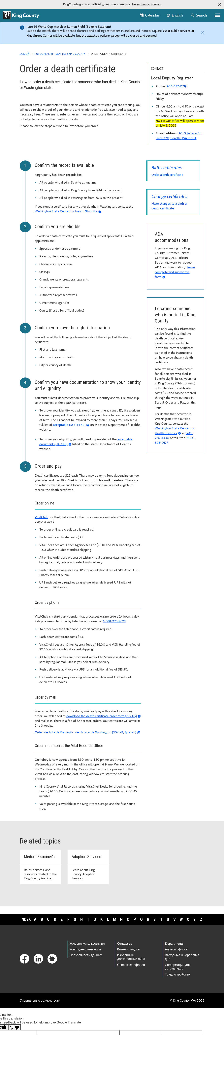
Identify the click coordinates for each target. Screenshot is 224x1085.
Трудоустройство (177, 974)
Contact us (124, 943)
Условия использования (87, 943)
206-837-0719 (177, 86)
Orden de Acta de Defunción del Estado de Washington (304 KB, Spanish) (85, 732)
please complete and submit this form (175, 272)
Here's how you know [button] (146, 4)
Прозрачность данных (86, 955)
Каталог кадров (128, 949)
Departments (174, 943)
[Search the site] (199, 15)
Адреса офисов (176, 949)
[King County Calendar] (149, 15)
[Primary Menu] (217, 15)
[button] (219, 4)
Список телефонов (131, 965)
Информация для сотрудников (178, 967)
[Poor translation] (14, 1027)
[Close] (202, 33)
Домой (24, 53)
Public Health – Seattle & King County (60, 53)
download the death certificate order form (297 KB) (101, 716)
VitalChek (41, 517)
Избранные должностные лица (131, 957)
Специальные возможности (40, 1000)
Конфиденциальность (86, 949)
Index (25, 919)
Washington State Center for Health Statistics (66, 211)
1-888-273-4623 (114, 621)
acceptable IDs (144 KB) (69, 425)
